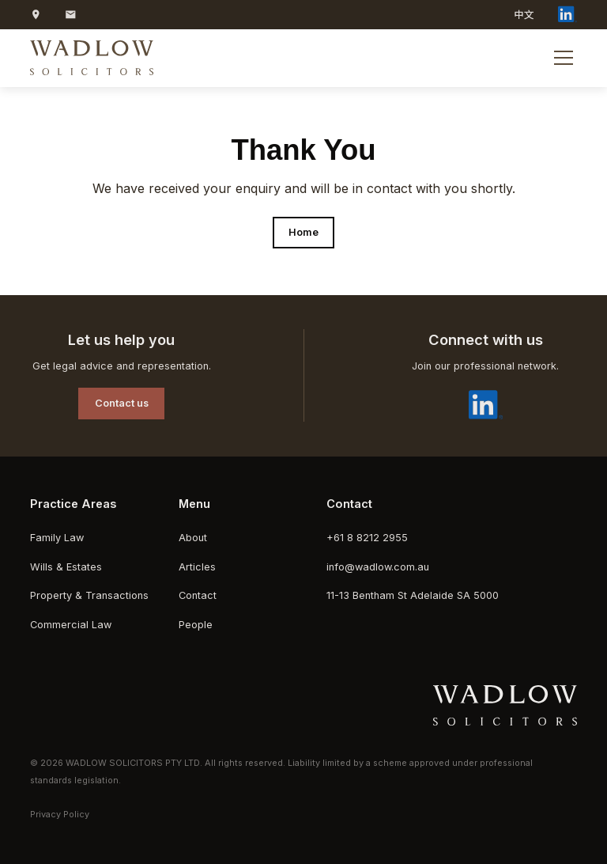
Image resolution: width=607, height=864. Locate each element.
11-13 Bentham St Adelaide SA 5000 (412, 595)
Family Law (57, 538)
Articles (197, 567)
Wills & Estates (66, 567)
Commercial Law (70, 625)
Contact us (122, 403)
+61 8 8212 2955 (367, 538)
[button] (561, 58)
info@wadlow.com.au (377, 567)
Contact (198, 595)
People (196, 625)
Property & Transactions (89, 595)
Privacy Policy (59, 814)
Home (303, 232)
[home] (91, 57)
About (193, 538)
